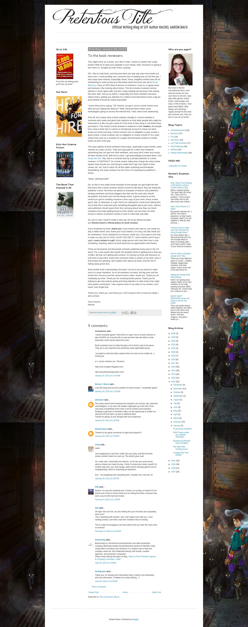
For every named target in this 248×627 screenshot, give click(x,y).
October (177, 392)
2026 (173, 333)
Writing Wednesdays (179, 153)
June (176, 407)
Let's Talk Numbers (179, 143)
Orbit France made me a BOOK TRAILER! (181, 434)
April (176, 414)
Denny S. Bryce (102, 384)
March (176, 418)
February (178, 422)
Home (125, 592)
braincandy (100, 540)
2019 (173, 356)
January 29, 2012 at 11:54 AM (107, 376)
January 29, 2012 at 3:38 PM (107, 436)
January (177, 426)
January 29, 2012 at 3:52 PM (107, 478)
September (178, 396)
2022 (173, 348)
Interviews (175, 140)
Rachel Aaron (101, 429)
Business (174, 133)
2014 (173, 374)
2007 (173, 472)
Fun (172, 137)
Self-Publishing (177, 146)
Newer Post (94, 592)
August (177, 400)
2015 (173, 370)
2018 (173, 359)
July (175, 403)
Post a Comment (99, 587)
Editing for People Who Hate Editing (180, 276)
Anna (97, 445)
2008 (173, 468)
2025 (173, 337)
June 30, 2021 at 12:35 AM (106, 581)
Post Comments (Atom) (109, 597)
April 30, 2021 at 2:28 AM (105, 563)
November (178, 389)
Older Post (156, 592)
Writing (174, 149)
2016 (173, 367)
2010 (173, 464)
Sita (97, 508)
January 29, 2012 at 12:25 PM (107, 391)
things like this (94, 158)
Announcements (177, 130)
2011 (173, 461)
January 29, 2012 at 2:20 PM (107, 420)
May (176, 411)
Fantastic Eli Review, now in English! (182, 442)
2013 (173, 378)
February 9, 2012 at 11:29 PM (107, 499)
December (178, 385)
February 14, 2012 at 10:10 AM (108, 531)
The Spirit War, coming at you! (180, 448)
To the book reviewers (182, 429)
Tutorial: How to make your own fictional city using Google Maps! (180, 230)
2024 (173, 341)
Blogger (135, 619)
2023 (173, 344)
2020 (173, 352)
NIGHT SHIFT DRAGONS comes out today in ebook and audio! (180, 299)
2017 (173, 363)
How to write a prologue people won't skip (181, 254)
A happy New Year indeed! (181, 454)
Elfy (97, 487)
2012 (173, 382)
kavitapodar (100, 571)
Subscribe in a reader (178, 166)
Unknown (99, 400)
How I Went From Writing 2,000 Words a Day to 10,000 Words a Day (181, 185)
